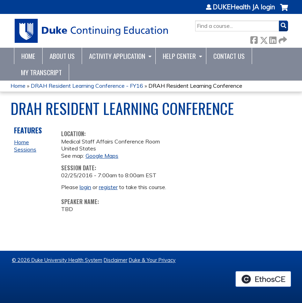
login (85, 187)
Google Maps (102, 155)
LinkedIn (272, 39)
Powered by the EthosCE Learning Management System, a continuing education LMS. (263, 279)
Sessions (25, 149)
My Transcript (41, 72)
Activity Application (117, 56)
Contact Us (229, 56)
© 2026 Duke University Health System (57, 260)
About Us (62, 56)
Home (28, 56)
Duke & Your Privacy (152, 260)
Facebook (253, 39)
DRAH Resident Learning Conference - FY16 (87, 85)
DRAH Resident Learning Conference (195, 85)
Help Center (179, 56)
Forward (282, 39)
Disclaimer (115, 260)
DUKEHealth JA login (244, 7)
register (108, 187)
